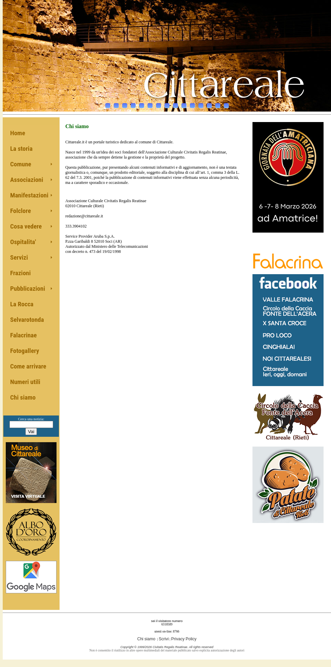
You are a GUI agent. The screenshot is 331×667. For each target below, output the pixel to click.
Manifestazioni (29, 195)
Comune (20, 164)
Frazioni (20, 273)
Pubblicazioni (27, 288)
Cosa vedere (26, 226)
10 (184, 103)
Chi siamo (23, 397)
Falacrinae (23, 335)
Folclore (20, 211)
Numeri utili (25, 382)
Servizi (19, 257)
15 (226, 103)
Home (17, 133)
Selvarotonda (27, 320)
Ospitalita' (23, 242)
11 (192, 103)
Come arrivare (28, 366)
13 (209, 103)
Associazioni (26, 180)
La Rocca (22, 304)
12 (201, 103)
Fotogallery (24, 351)
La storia (21, 148)
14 (218, 103)
